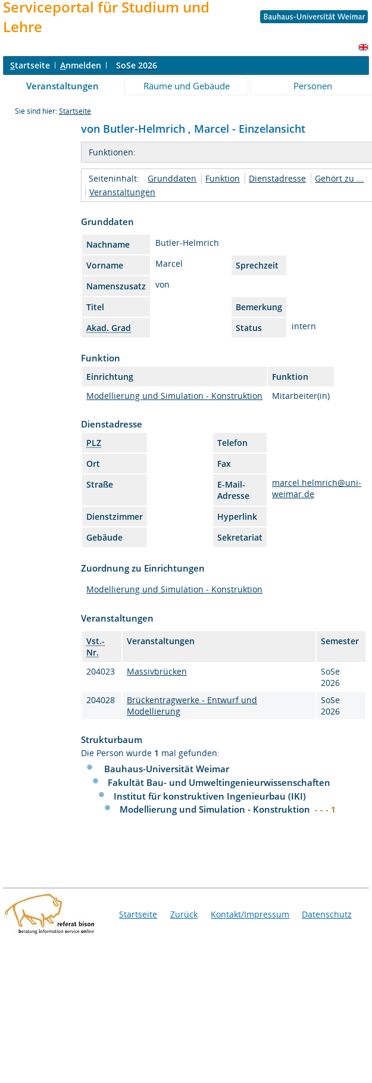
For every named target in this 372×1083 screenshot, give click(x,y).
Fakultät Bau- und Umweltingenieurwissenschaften (219, 782)
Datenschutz (327, 914)
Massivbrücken (157, 671)
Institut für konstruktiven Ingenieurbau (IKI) (210, 796)
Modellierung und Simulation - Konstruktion (174, 395)
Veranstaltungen (62, 86)
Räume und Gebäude (186, 86)
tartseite (30, 65)
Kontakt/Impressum (250, 914)
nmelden (80, 65)
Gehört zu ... (339, 178)
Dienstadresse (277, 178)
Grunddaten (172, 178)
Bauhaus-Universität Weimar (166, 769)
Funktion (222, 178)
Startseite (75, 111)
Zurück (184, 914)
